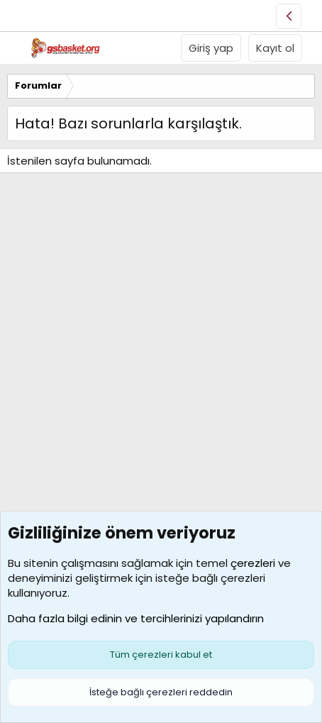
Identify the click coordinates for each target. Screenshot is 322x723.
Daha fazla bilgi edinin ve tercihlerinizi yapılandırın (136, 618)
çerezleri (253, 563)
